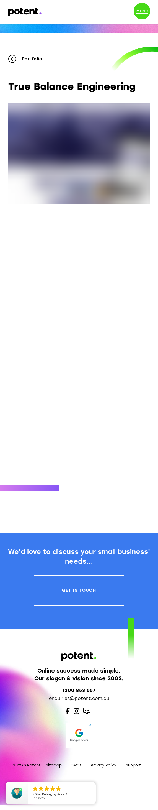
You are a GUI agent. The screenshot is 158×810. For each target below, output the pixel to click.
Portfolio (25, 59)
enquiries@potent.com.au (79, 698)
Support (133, 765)
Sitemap (54, 765)
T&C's (76, 765)
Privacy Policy (103, 765)
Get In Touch (79, 590)
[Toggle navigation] (142, 12)
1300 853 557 (79, 690)
